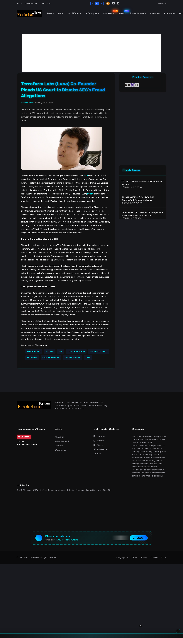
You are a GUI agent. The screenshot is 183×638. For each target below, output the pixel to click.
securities (32, 358)
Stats (163, 557)
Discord (99, 445)
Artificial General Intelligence (53, 490)
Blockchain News (31, 557)
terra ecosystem (73, 358)
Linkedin (99, 436)
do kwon (50, 351)
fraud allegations (76, 351)
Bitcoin (70, 490)
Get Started (139, 538)
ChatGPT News (24, 490)
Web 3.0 (107, 490)
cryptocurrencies (50, 358)
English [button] (161, 3)
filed (86, 175)
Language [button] (121, 557)
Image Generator (94, 490)
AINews (123, 12)
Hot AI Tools (73, 13)
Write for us (60, 450)
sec (60, 351)
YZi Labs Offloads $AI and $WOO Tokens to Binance (141, 183)
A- (93, 3)
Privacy (144, 557)
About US (59, 437)
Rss (97, 454)
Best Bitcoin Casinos (27, 444)
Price (60, 13)
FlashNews (109, 12)
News (49, 13)
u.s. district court (99, 351)
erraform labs (33, 351)
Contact (59, 445)
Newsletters (101, 449)
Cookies (154, 557)
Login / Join (45, 3)
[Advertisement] (91, 53)
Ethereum (79, 490)
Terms (134, 557)
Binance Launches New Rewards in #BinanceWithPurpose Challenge (137, 198)
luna (88, 358)
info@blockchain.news (67, 540)
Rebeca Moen (27, 103)
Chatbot (23, 437)
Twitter (99, 440)
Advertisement (31, 3)
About (19, 3)
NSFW (35, 490)
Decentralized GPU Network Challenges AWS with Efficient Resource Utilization (142, 214)
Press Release (137, 13)
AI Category (91, 13)
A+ (101, 3)
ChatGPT (21, 441)
